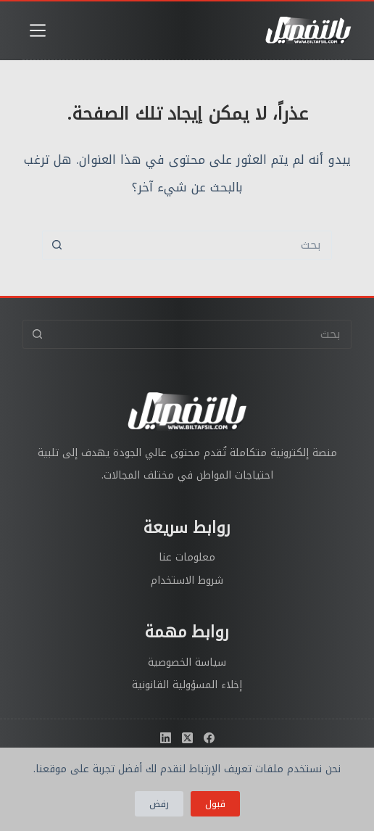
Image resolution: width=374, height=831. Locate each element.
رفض (159, 804)
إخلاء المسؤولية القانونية (187, 685)
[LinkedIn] (165, 737)
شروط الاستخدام (187, 580)
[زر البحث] (56, 245)
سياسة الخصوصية (187, 662)
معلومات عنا (187, 557)
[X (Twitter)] (187, 737)
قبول (215, 804)
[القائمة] (38, 30)
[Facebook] (209, 737)
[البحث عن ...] (201, 245)
